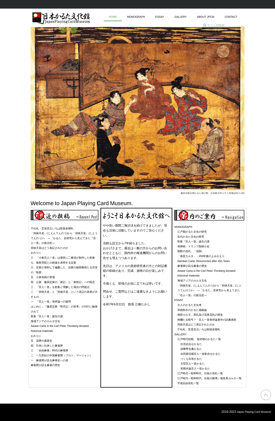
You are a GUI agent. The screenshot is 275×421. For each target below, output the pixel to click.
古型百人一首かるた (192, 363)
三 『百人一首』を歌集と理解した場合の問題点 (60, 287)
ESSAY (159, 16)
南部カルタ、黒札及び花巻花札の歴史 (200, 314)
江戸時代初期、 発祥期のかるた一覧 (199, 339)
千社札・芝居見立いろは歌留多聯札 (52, 228)
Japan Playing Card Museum (254, 412)
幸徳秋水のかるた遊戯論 (192, 310)
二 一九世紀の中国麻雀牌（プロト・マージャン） (61, 355)
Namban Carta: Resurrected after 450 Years (203, 261)
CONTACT (231, 16)
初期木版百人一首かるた (195, 368)
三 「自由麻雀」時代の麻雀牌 (49, 350)
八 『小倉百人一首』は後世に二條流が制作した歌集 (63, 257)
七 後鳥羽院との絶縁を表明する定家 (53, 262)
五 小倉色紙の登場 (43, 277)
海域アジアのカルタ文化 (45, 321)
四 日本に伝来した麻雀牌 (47, 345)
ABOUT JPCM (205, 16)
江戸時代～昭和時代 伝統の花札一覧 (200, 373)
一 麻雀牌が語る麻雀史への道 (49, 360)
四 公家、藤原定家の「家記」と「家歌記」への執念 (63, 282)
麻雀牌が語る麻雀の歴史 (45, 365)
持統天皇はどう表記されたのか (49, 248)
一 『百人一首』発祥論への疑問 (51, 301)
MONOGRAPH (136, 16)
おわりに (36, 252)
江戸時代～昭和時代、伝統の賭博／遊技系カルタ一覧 (209, 378)
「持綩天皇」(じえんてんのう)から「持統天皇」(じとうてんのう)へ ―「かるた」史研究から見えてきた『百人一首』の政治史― (64, 238)
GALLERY (180, 16)
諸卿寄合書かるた (191, 349)
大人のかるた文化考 (189, 305)
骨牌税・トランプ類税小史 (193, 246)
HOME (113, 16)
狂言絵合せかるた (191, 344)
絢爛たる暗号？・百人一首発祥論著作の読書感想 (206, 319)
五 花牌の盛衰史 (41, 340)
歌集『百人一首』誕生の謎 (47, 316)
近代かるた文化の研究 (190, 236)
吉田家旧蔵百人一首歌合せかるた (200, 353)
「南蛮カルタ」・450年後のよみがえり (201, 256)
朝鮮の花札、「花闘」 (190, 251)
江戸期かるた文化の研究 (192, 231)
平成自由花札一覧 (188, 383)
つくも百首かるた (191, 358)
